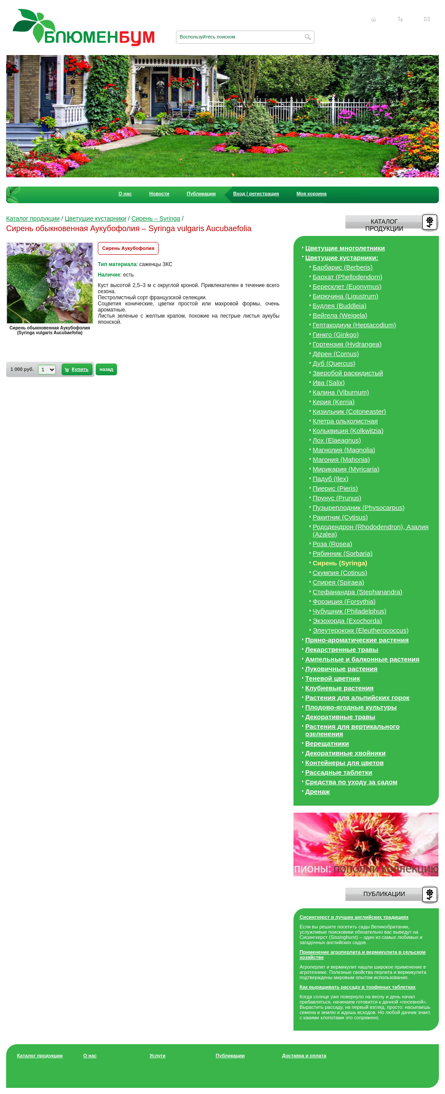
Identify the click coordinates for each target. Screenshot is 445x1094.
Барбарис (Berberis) (343, 267)
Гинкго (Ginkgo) (336, 334)
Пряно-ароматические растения (357, 640)
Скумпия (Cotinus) (340, 572)
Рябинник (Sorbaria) (343, 553)
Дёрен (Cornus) (336, 353)
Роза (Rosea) (332, 543)
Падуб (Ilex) (330, 478)
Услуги (157, 1055)
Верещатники (327, 743)
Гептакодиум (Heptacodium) (354, 325)
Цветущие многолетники (345, 248)
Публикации (201, 193)
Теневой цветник (332, 678)
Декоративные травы (340, 716)
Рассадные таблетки (338, 772)
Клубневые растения (339, 688)
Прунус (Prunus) (337, 498)
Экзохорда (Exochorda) (347, 620)
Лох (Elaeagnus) (337, 440)
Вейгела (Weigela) (340, 315)
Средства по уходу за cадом (351, 782)
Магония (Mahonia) (341, 459)
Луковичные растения (341, 668)
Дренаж (317, 791)
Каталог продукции (33, 218)
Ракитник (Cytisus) (340, 517)
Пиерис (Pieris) (335, 488)
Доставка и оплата (304, 1055)
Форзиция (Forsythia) (344, 601)
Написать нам (427, 19)
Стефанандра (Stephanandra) (357, 591)
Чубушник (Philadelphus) (349, 611)
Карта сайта (400, 19)
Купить (80, 369)
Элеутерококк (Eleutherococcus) (361, 630)
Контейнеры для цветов (344, 762)
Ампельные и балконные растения (362, 659)
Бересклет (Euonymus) (347, 286)
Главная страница (373, 19)
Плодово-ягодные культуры (351, 707)
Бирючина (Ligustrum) (345, 296)
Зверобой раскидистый (348, 373)
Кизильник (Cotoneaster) (349, 411)
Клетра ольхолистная (345, 421)
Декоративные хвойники (345, 753)
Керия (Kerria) (334, 401)
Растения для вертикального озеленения (352, 730)
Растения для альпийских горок (357, 697)
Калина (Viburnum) (341, 392)
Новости (159, 193)
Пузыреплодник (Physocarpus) (359, 507)
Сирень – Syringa (155, 218)
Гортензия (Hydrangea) (347, 344)
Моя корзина (312, 193)
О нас (125, 193)
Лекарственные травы (341, 649)
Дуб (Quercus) (334, 363)
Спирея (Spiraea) (338, 582)
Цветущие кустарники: (341, 257)
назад (106, 369)
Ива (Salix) (329, 382)
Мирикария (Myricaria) (346, 469)
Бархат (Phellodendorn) (347, 276)
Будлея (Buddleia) (339, 305)
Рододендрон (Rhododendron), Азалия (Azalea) (370, 530)
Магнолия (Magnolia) (344, 450)
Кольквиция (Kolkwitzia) (348, 430)
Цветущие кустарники (95, 218)
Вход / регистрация (256, 193)
